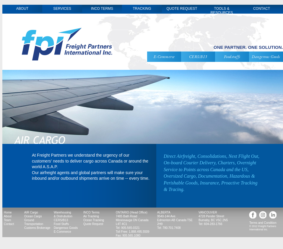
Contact (9, 224)
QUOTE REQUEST (181, 9)
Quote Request (93, 224)
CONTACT (261, 9)
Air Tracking (91, 216)
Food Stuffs (61, 224)
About (8, 216)
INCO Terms (91, 212)
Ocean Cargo (33, 216)
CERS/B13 (198, 56)
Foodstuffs (232, 56)
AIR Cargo (31, 212)
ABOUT (22, 9)
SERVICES (62, 9)
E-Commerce (164, 56)
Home (8, 212)
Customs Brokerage (37, 227)
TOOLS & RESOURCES (221, 11)
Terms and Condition (263, 222)
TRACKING (142, 9)
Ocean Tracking (93, 220)
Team (7, 220)
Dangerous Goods (266, 56)
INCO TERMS (102, 9)
